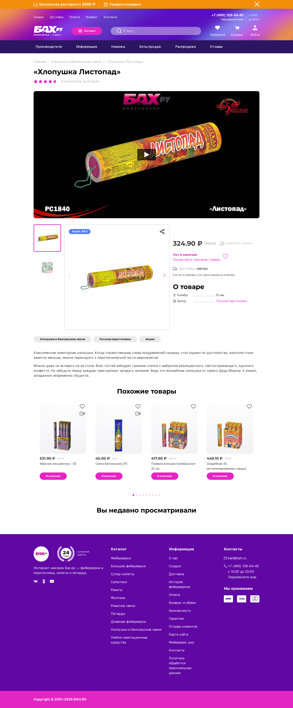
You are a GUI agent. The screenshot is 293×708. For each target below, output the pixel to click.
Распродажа (185, 47)
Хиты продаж (150, 47)
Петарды (118, 614)
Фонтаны (118, 598)
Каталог (90, 30)
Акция (149, 339)
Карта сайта (178, 634)
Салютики (119, 582)
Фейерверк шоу (181, 642)
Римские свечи (123, 606)
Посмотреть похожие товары (196, 260)
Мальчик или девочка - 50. (58, 463)
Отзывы (216, 47)
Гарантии (176, 619)
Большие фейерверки (128, 566)
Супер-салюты (122, 574)
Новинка (118, 47)
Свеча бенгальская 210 (111, 463)
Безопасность (180, 611)
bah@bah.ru (237, 558)
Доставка (56, 17)
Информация (86, 47)
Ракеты (116, 590)
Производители (49, 47)
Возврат (91, 17)
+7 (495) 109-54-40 (228, 15)
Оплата (74, 17)
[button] (70, 277)
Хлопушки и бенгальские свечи (62, 339)
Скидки (39, 17)
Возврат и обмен (182, 603)
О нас (173, 558)
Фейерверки (121, 558)
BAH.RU (80, 699)
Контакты (110, 17)
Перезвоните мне (232, 19)
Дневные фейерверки (128, 622)
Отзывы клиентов (183, 626)
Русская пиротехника (115, 339)
